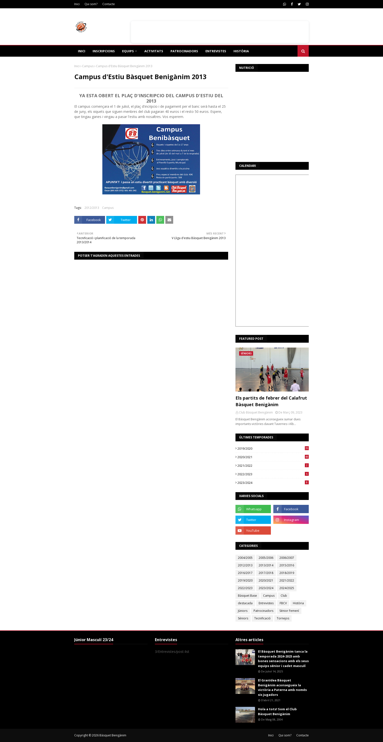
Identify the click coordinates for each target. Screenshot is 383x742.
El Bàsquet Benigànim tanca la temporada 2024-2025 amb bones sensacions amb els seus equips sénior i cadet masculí (283, 658)
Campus (88, 66)
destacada (245, 603)
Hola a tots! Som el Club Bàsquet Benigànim (277, 711)
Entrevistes (266, 603)
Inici (77, 4)
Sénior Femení (289, 611)
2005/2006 (266, 558)
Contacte (108, 4)
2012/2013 (92, 208)
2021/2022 (273, 465)
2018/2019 (286, 573)
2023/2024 (273, 482)
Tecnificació (262, 618)
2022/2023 (273, 474)
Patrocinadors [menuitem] (184, 51)
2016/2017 (245, 573)
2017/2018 (266, 573)
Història (298, 603)
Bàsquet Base (247, 596)
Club (284, 596)
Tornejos (283, 618)
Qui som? (91, 4)
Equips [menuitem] (128, 51)
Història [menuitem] (241, 51)
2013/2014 (266, 565)
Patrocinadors (263, 611)
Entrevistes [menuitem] (215, 51)
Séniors (243, 618)
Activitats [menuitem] (153, 51)
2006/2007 (286, 558)
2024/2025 (286, 588)
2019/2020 (273, 448)
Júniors (242, 611)
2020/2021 (273, 457)
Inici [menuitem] (81, 51)
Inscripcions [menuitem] (104, 51)
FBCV (283, 603)
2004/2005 (245, 558)
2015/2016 (286, 565)
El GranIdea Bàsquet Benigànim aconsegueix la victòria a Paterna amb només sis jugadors (282, 687)
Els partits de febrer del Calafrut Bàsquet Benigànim (271, 401)
